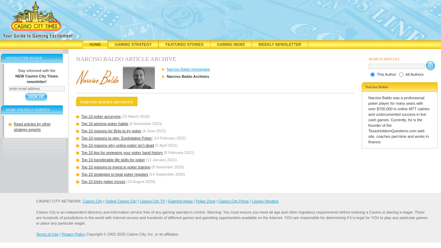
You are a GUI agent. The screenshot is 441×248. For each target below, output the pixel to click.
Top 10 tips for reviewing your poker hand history (122, 153)
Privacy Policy (73, 234)
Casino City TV (152, 201)
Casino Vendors (265, 201)
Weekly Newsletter (279, 44)
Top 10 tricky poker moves (103, 181)
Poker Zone (205, 201)
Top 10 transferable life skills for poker (113, 160)
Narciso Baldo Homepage (188, 69)
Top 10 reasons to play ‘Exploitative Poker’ (117, 138)
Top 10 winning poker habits (104, 124)
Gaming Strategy (133, 44)
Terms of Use (47, 234)
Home (95, 44)
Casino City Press (233, 201)
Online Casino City (121, 201)
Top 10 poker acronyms (101, 116)
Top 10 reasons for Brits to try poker (111, 131)
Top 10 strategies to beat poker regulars (114, 174)
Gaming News (231, 44)
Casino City (92, 201)
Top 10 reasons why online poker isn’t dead (117, 145)
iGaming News (180, 201)
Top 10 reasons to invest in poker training (116, 167)
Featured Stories (184, 44)
